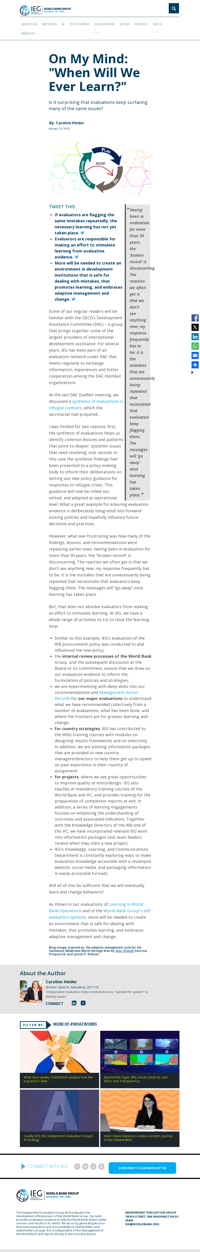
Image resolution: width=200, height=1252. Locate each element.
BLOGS (121, 22)
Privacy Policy (138, 1244)
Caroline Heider (70, 110)
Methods (49, 22)
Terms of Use (115, 1244)
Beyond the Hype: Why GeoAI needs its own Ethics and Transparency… (136, 1067)
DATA (152, 22)
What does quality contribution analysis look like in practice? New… (58, 1067)
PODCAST (137, 22)
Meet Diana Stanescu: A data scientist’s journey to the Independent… (138, 1126)
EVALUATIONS (102, 22)
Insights (167, 22)
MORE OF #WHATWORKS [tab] (80, 1011)
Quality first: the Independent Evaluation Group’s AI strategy (58, 1126)
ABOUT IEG (29, 22)
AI (62, 22)
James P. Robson (86, 941)
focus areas (77, 22)
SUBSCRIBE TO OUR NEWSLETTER (142, 1156)
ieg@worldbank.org (142, 1212)
